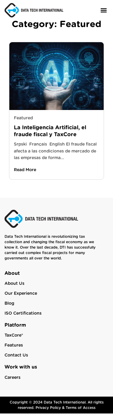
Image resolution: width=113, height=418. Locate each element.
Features (14, 350)
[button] (103, 10)
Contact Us (16, 360)
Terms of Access (81, 412)
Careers (12, 382)
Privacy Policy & (51, 412)
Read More (25, 174)
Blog (9, 308)
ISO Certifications (23, 318)
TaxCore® (14, 340)
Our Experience (21, 298)
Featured (23, 123)
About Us (14, 288)
